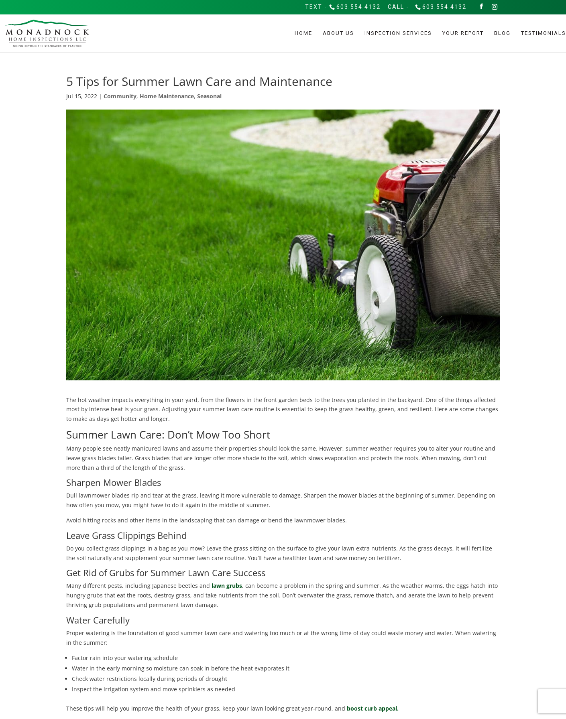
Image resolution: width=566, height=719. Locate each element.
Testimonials (543, 33)
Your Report (463, 33)
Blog (502, 33)
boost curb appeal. (373, 708)
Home (303, 33)
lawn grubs (227, 585)
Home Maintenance (167, 96)
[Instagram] (495, 7)
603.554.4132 (358, 7)
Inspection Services (398, 33)
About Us (338, 33)
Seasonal (209, 96)
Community (120, 96)
